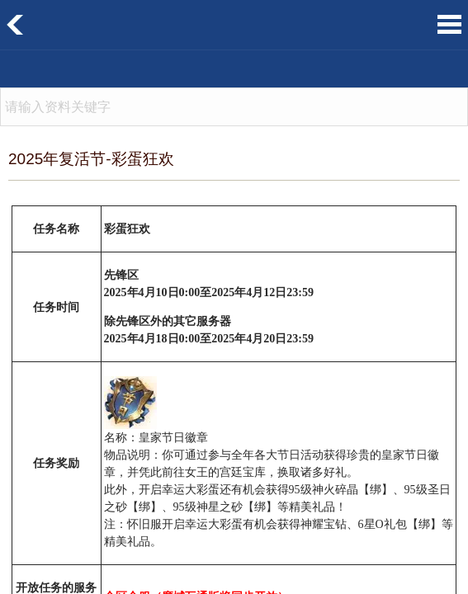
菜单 (449, 24)
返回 (15, 25)
